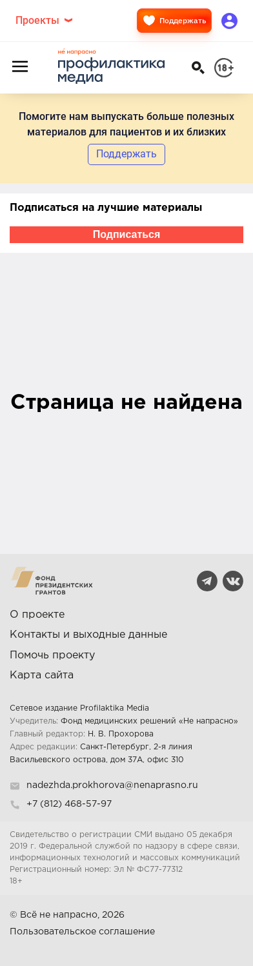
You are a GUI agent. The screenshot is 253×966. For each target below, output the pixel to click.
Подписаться (127, 234)
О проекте (37, 615)
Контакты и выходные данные (88, 635)
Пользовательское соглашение (82, 932)
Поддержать (174, 20)
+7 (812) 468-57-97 (69, 804)
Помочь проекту (52, 655)
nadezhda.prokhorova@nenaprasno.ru (112, 785)
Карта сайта (42, 675)
